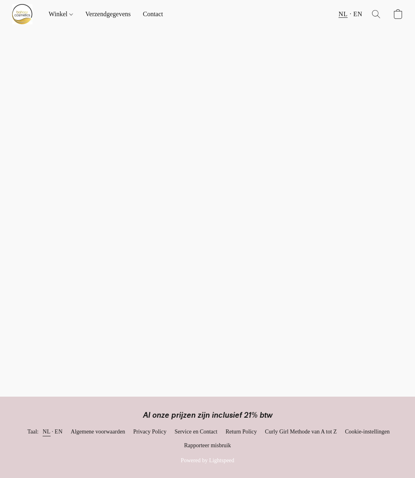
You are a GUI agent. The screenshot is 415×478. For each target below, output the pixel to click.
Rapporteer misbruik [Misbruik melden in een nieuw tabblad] (207, 445)
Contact (153, 14)
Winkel (61, 14)
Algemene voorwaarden (98, 432)
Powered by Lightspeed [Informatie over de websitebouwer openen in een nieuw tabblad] (207, 460)
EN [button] (357, 14)
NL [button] (342, 14)
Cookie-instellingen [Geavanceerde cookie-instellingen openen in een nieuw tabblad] (367, 432)
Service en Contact (196, 432)
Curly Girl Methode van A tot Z (301, 432)
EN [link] (59, 432)
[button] (22, 14)
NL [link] (47, 432)
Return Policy (241, 432)
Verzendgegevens (108, 14)
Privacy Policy (150, 432)
